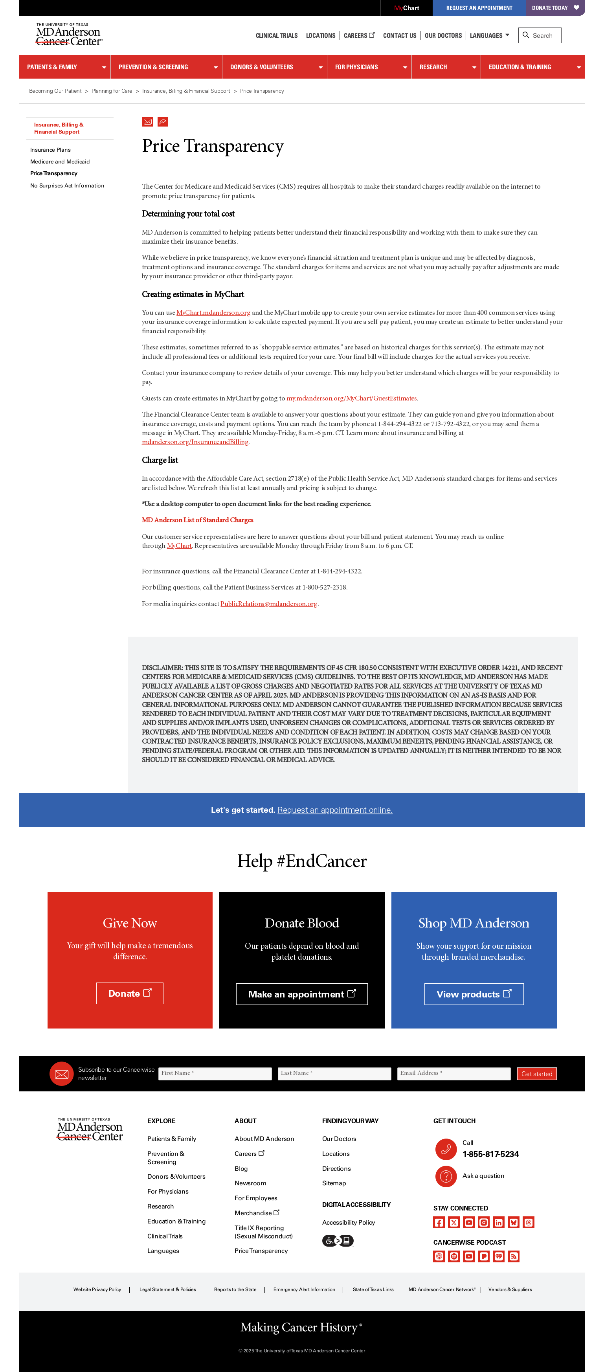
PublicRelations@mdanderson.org (268, 604)
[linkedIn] (498, 1222)
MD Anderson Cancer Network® (442, 1289)
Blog (241, 1168)
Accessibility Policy (349, 1222)
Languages (486, 35)
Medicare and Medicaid (60, 161)
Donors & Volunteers (261, 67)
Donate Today (555, 7)
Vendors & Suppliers (510, 1289)
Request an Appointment (479, 7)
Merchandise (257, 1213)
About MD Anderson (264, 1138)
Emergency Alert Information (304, 1289)
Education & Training (520, 67)
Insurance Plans (50, 150)
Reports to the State (235, 1289)
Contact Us (400, 35)
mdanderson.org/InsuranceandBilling (195, 442)
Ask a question (479, 1178)
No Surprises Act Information (67, 185)
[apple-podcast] (438, 1256)
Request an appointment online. (335, 810)
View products (474, 994)
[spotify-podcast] (453, 1256)
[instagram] (483, 1222)
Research (433, 67)
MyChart (179, 546)
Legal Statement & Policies (168, 1289)
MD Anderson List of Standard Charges (197, 520)
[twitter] (453, 1222)
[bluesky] (513, 1222)
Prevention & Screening (153, 67)
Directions (336, 1168)
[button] (148, 119)
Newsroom (250, 1183)
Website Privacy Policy (97, 1289)
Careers (359, 35)
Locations (336, 1153)
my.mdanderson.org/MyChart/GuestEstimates (351, 398)
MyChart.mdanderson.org (213, 313)
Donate (129, 993)
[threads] (528, 1222)
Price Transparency (53, 173)
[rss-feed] (513, 1256)
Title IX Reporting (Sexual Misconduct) (264, 1232)
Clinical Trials (277, 35)
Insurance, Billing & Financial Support (59, 128)
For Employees (256, 1198)
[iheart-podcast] (498, 1256)
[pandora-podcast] (483, 1256)
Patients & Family (52, 67)
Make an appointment (302, 994)
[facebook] (438, 1222)
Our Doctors (443, 35)
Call (506, 1149)
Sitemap (334, 1183)
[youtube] (468, 1222)
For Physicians (356, 67)
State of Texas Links (373, 1289)
